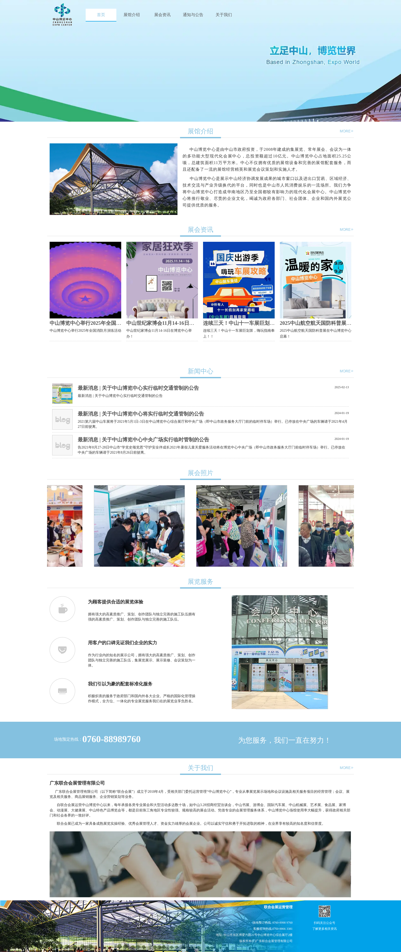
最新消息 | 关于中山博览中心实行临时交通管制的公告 (138, 388)
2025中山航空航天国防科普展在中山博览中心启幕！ (338, 323)
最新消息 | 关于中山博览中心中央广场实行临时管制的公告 (143, 439)
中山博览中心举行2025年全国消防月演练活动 (101, 323)
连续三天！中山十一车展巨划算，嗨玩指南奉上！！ (262, 323)
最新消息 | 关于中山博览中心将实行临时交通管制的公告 (141, 414)
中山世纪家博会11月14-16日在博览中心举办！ (178, 323)
